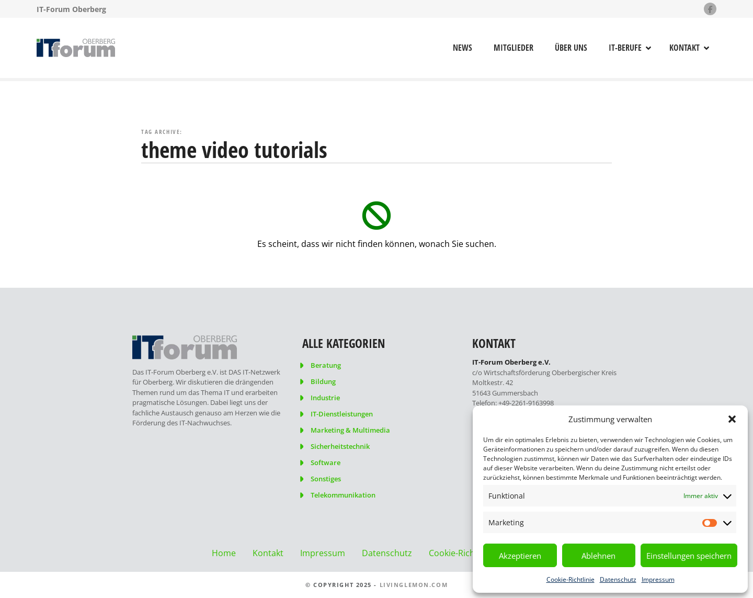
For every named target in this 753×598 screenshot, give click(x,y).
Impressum (658, 579)
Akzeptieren (520, 555)
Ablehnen (598, 555)
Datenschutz (618, 579)
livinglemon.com (414, 585)
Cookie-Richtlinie (570, 579)
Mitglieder (513, 47)
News (462, 47)
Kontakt (684, 47)
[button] (732, 419)
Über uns (571, 47)
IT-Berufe (625, 47)
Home (224, 553)
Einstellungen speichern (689, 555)
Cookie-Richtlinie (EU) (470, 553)
